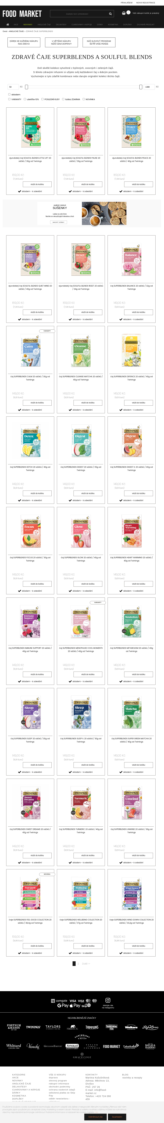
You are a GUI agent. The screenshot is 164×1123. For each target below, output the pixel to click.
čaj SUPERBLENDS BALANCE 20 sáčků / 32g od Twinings (131, 287)
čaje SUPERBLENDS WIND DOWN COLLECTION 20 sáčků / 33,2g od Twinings (131, 921)
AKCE (16, 24)
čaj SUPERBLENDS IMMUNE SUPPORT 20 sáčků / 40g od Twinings (30, 650)
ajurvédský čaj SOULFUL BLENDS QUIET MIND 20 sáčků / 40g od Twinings (30, 287)
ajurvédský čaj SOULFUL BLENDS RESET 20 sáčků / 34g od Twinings (81, 287)
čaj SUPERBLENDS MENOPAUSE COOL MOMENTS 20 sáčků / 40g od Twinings (81, 650)
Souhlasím (117, 1116)
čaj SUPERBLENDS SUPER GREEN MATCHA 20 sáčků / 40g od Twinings (132, 740)
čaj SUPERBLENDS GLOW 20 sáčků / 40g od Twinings (81, 559)
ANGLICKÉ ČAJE (44, 24)
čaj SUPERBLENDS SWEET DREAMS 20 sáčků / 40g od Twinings (30, 831)
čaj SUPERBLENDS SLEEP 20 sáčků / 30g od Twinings (30, 740)
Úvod (5, 31)
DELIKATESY (61, 24)
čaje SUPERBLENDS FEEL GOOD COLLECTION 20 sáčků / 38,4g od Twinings (30, 921)
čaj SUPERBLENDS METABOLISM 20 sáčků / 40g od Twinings (131, 650)
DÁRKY (100, 24)
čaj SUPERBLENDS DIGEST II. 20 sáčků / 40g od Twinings (131, 469)
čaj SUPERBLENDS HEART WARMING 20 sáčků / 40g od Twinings (131, 559)
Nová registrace (145, 3)
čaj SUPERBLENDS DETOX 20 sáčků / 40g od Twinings (30, 469)
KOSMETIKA (113, 24)
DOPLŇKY (127, 24)
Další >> (86, 963)
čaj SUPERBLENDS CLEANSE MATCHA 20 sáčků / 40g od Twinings (81, 378)
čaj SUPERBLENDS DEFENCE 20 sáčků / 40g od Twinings (131, 378)
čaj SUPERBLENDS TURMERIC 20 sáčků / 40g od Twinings (81, 831)
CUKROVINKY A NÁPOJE (82, 24)
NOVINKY (27, 24)
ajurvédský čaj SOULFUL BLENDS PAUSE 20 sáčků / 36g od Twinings (81, 160)
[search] (110, 14)
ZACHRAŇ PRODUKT (146, 24)
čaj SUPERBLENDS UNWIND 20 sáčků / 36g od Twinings (131, 831)
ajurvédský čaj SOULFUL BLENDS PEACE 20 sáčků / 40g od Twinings (131, 160)
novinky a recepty (132, 1078)
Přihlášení (127, 3)
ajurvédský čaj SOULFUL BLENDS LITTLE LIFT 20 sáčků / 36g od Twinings (30, 160)
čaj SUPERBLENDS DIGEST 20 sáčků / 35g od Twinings (81, 469)
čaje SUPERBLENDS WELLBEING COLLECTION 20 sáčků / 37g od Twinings (81, 921)
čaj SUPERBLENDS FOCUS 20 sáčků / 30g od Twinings (30, 559)
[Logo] (22, 14)
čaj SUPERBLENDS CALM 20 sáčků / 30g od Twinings (30, 378)
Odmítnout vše (95, 1116)
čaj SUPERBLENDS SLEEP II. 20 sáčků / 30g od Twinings (80, 740)
